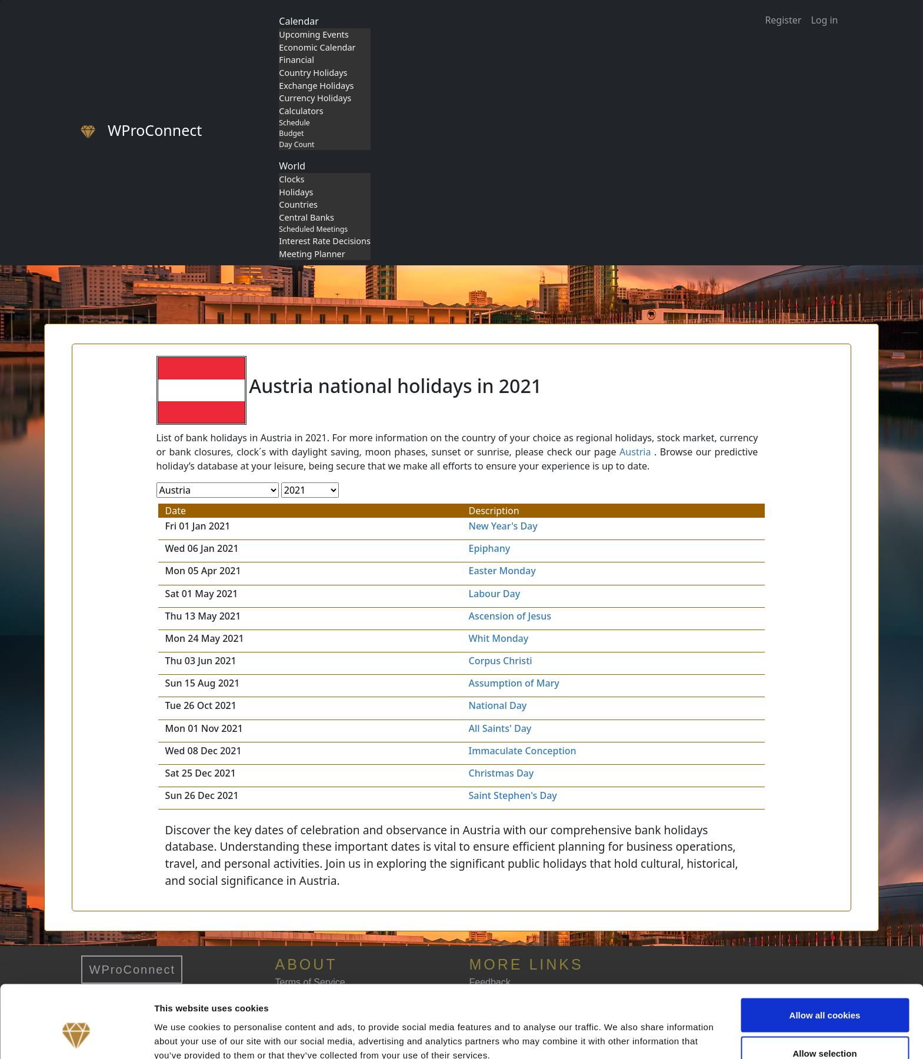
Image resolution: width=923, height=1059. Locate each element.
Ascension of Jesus (510, 616)
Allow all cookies (825, 950)
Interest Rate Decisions (325, 241)
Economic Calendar (317, 47)
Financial (296, 59)
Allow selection (824, 989)
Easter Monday (502, 570)
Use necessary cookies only (825, 1028)
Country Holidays (313, 72)
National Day (498, 705)
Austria (635, 451)
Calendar (299, 21)
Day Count (296, 144)
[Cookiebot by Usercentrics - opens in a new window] (76, 1036)
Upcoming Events (313, 34)
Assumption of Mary (514, 683)
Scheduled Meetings (313, 229)
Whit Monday (499, 638)
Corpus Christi (500, 660)
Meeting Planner (312, 253)
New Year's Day (503, 525)
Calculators (301, 110)
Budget (291, 133)
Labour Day (495, 593)
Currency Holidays (315, 98)
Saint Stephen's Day (513, 795)
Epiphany (490, 548)
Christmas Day (501, 773)
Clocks (291, 179)
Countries (298, 204)
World (292, 165)
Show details (617, 1029)
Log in (824, 20)
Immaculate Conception (523, 750)
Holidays (296, 192)
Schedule (294, 123)
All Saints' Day (500, 728)
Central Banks (306, 217)
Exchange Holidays (316, 85)
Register (783, 20)
